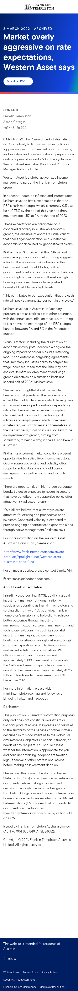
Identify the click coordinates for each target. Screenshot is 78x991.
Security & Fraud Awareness (19, 980)
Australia (10, 959)
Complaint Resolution (52, 987)
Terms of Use (30, 972)
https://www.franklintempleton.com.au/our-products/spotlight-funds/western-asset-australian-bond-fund (34, 556)
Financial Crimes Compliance (20, 987)
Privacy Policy (49, 972)
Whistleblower (11, 972)
